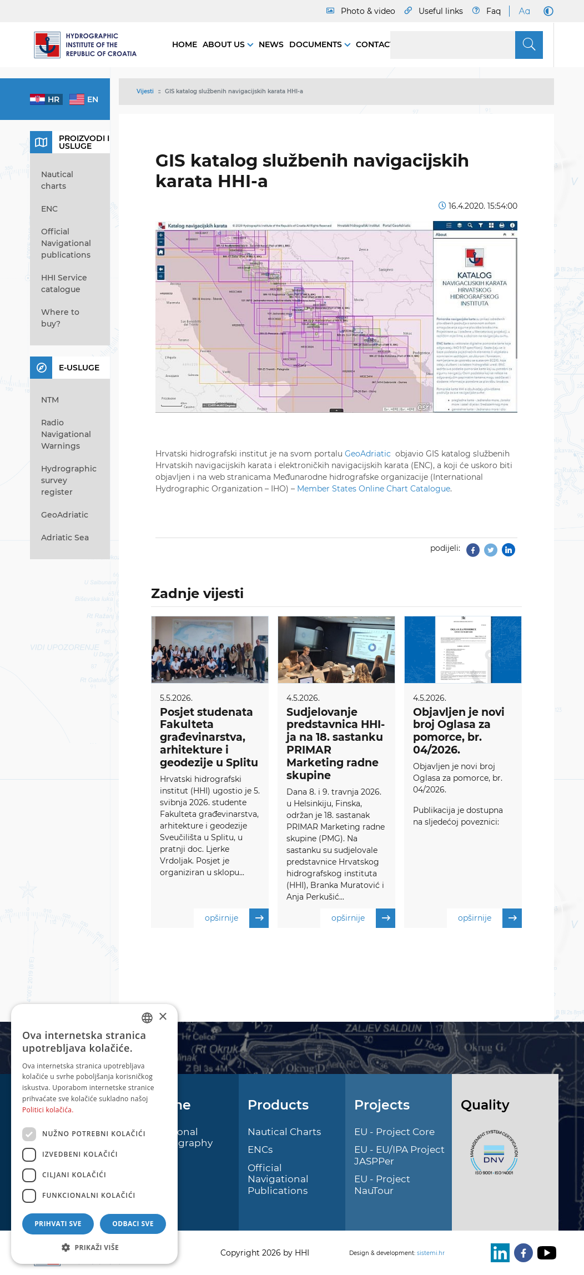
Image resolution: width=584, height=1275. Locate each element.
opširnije (237, 918)
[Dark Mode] (546, 11)
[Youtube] (544, 1253)
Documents (316, 44)
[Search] (466, 45)
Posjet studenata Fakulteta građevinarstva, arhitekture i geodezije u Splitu (209, 737)
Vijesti (145, 91)
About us (225, 44)
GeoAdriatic (369, 454)
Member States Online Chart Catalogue (373, 489)
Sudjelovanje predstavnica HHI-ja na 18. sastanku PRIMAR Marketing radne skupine (335, 744)
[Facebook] (521, 1253)
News (271, 44)
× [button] (162, 1017)
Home (184, 44)
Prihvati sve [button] (58, 1223)
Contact (375, 44)
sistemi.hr (431, 1253)
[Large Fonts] (524, 11)
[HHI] (90, 45)
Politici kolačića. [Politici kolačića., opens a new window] (48, 1110)
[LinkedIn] (498, 1253)
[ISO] (491, 1158)
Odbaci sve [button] (133, 1223)
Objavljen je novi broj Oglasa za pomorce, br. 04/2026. (459, 731)
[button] (94, 1247)
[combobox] (147, 1017)
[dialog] (94, 1134)
